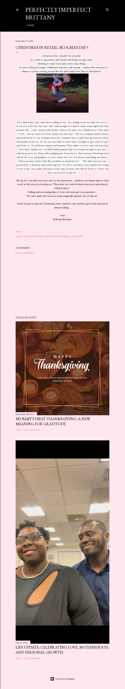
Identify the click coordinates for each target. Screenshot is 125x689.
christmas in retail (41, 236)
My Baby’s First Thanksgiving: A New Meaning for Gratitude (53, 421)
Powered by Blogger (62, 679)
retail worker (77, 236)
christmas (27, 236)
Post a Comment (25, 253)
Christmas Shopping (60, 236)
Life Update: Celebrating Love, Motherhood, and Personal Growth (62, 650)
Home (30, 25)
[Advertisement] (62, 285)
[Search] (107, 9)
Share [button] (18, 231)
